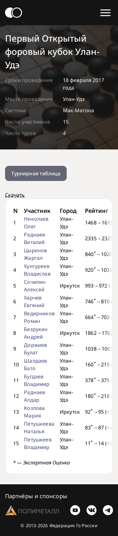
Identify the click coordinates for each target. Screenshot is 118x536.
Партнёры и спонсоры (36, 496)
